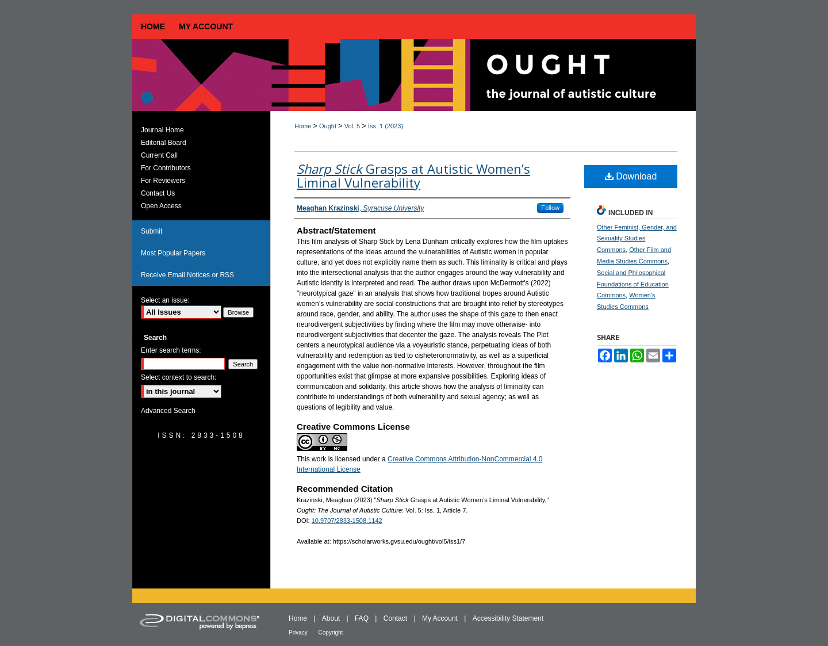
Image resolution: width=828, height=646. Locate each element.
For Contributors (166, 168)
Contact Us (158, 193)
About (332, 618)
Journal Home (162, 130)
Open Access (161, 206)
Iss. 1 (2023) (385, 126)
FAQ (362, 618)
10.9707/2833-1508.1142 (347, 520)
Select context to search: (178, 377)
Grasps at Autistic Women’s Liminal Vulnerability (413, 175)
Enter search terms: (171, 350)
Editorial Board (163, 143)
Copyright (331, 632)
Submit (151, 231)
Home (302, 126)
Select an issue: (165, 300)
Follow (550, 207)
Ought (327, 126)
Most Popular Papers (173, 253)
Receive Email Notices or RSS (187, 275)
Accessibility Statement (508, 618)
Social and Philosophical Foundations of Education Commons (633, 284)
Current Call (159, 155)
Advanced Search (168, 411)
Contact (396, 618)
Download (631, 176)
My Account (440, 618)
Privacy (299, 632)
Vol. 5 (352, 126)
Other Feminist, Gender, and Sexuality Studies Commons (637, 239)
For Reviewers (163, 181)
